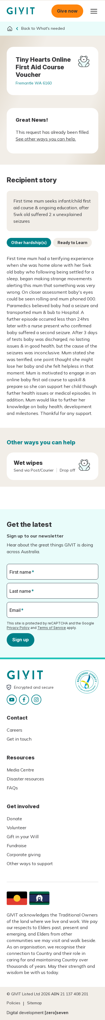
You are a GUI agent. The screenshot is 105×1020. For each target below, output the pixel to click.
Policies (13, 1002)
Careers (14, 730)
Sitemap (34, 1002)
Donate (14, 818)
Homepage (21, 11)
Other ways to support (30, 863)
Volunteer (16, 827)
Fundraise (17, 845)
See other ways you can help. (46, 139)
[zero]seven (56, 1012)
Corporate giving (23, 854)
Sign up (20, 639)
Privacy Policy (18, 628)
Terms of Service (51, 628)
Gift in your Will (23, 836)
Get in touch (19, 739)
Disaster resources (25, 779)
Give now (67, 11)
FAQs (12, 788)
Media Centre (20, 770)
